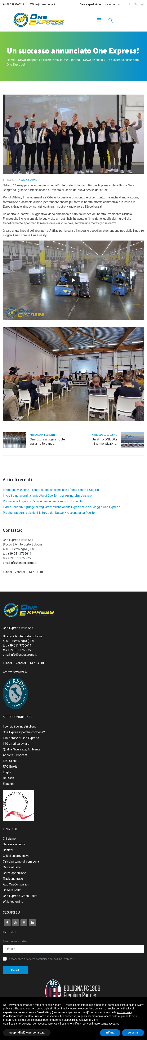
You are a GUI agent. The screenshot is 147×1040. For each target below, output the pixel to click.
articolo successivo (104, 435)
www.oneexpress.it (15, 671)
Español (8, 784)
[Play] (73, 280)
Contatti (8, 850)
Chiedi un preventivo (16, 856)
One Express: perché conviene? (24, 732)
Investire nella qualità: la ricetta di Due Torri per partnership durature (47, 495)
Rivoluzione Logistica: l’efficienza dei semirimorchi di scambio (43, 501)
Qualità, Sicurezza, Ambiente (21, 749)
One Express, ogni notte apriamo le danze (47, 441)
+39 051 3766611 (13, 4)
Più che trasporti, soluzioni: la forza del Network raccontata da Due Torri (50, 513)
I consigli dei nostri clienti (19, 726)
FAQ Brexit (10, 766)
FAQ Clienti (10, 761)
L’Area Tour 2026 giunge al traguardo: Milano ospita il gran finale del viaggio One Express (61, 507)
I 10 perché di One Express (21, 738)
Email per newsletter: (15, 942)
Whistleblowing (13, 901)
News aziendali (93, 60)
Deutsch (8, 778)
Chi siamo (9, 838)
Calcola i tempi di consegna (21, 861)
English (7, 772)
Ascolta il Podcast (15, 755)
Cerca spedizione (90, 4)
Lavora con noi (112, 4)
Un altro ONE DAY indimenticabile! (104, 441)
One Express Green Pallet (20, 896)
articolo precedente (43, 435)
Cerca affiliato (12, 867)
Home (11, 60)
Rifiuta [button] (110, 1032)
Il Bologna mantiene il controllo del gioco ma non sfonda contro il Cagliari (51, 490)
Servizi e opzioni (14, 844)
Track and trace (13, 879)
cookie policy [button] (124, 1012)
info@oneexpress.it (42, 4)
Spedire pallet (12, 890)
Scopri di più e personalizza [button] (26, 1032)
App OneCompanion (16, 884)
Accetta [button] (133, 1032)
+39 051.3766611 (19, 553)
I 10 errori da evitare (16, 743)
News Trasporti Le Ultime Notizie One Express (49, 60)
